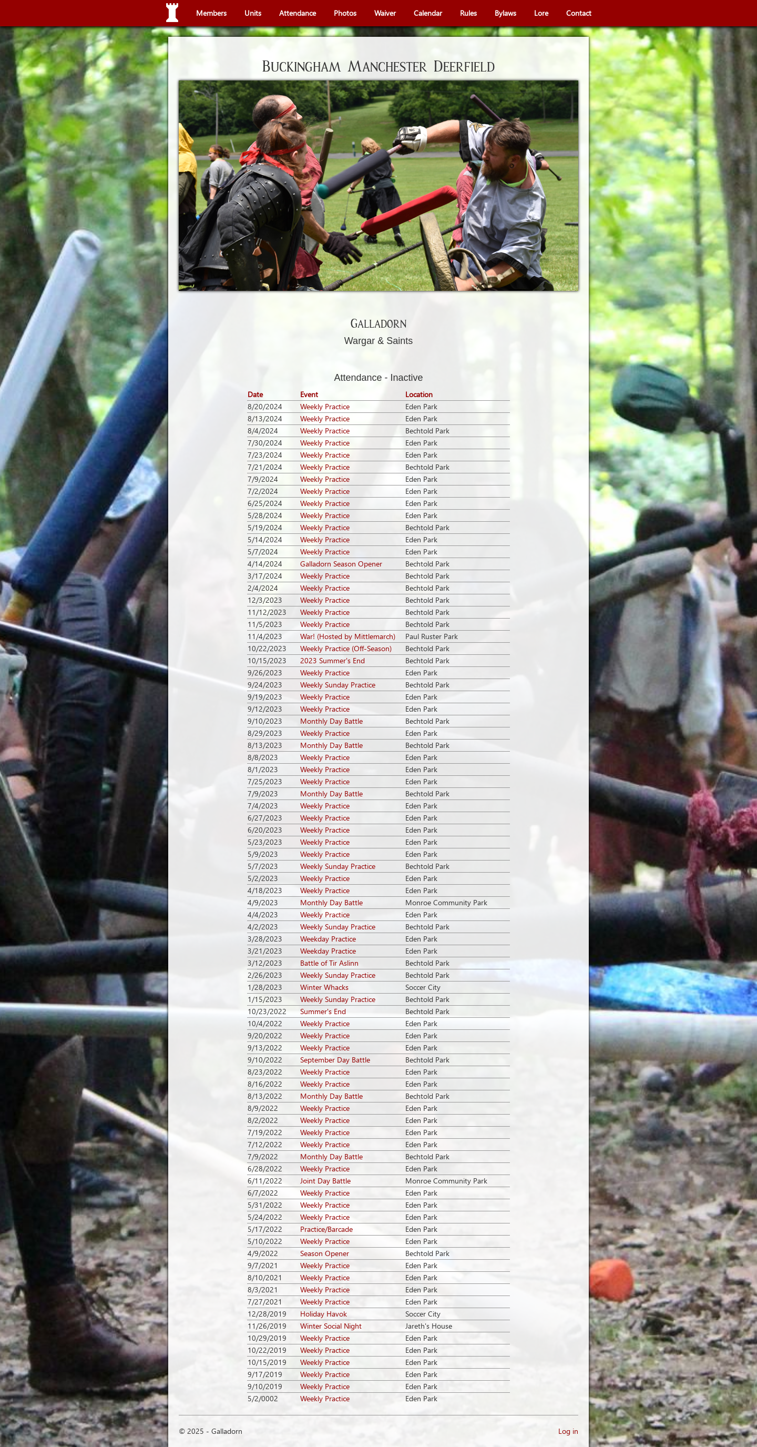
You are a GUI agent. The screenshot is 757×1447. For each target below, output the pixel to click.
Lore (541, 13)
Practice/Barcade (326, 1229)
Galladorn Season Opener (341, 564)
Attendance (297, 13)
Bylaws (505, 13)
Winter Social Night (331, 1326)
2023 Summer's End (332, 660)
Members (211, 13)
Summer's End (323, 1011)
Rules (468, 13)
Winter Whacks (324, 987)
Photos (345, 13)
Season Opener (324, 1253)
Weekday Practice (328, 939)
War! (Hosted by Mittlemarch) (347, 636)
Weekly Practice (325, 406)
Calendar (428, 13)
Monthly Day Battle (331, 721)
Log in (568, 1431)
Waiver (385, 13)
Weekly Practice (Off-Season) (346, 648)
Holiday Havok (323, 1314)
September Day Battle (335, 1060)
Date (255, 394)
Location (419, 394)
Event (309, 394)
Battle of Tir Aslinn (329, 963)
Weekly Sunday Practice (337, 685)
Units (252, 13)
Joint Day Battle (325, 1181)
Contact (578, 13)
